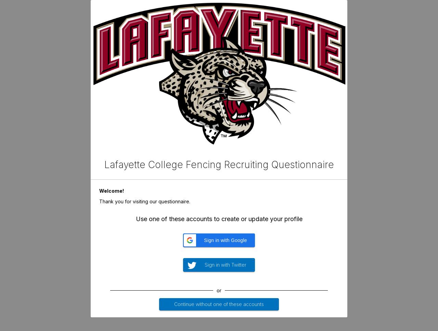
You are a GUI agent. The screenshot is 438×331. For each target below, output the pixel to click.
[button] (219, 240)
